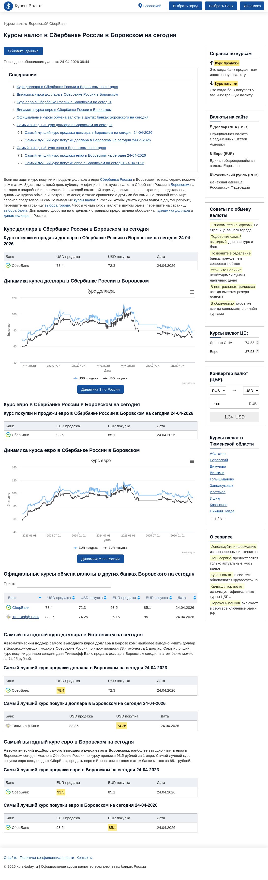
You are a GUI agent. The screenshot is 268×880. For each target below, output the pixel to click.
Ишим (215, 498)
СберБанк (17, 607)
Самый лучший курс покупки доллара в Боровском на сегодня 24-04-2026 (88, 140)
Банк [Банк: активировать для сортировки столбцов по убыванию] (12, 598)
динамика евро (17, 215)
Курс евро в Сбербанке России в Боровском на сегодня (64, 102)
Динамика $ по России (100, 389)
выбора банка (16, 210)
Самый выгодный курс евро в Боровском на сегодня (61, 148)
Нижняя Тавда (222, 511)
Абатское (218, 453)
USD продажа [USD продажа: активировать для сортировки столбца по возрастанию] (59, 598)
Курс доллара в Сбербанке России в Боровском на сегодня (67, 87)
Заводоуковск (221, 485)
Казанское (218, 505)
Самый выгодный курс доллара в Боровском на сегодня (65, 125)
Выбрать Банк (221, 6)
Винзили (217, 473)
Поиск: (57, 584)
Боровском (180, 184)
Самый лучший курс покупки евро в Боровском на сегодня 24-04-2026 (84, 163)
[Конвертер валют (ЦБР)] (234, 404)
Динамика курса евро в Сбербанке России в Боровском (64, 109)
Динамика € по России (100, 559)
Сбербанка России (116, 179)
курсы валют (85, 200)
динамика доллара (174, 210)
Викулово (218, 466)
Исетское (218, 492)
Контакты (84, 857)
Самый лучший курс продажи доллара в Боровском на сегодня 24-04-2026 (88, 132)
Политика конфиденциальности (47, 857)
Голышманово (222, 479)
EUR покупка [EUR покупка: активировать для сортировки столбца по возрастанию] (157, 598)
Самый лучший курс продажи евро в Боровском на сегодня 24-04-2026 (85, 155)
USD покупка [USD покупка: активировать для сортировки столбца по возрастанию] (92, 598)
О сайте (10, 857)
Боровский (152, 6)
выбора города (57, 205)
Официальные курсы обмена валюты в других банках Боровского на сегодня (83, 117)
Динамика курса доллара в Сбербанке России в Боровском (67, 94)
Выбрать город (185, 6)
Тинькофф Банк (22, 616)
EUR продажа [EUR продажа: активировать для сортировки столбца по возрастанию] (124, 598)
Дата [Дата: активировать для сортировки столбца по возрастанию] (182, 598)
